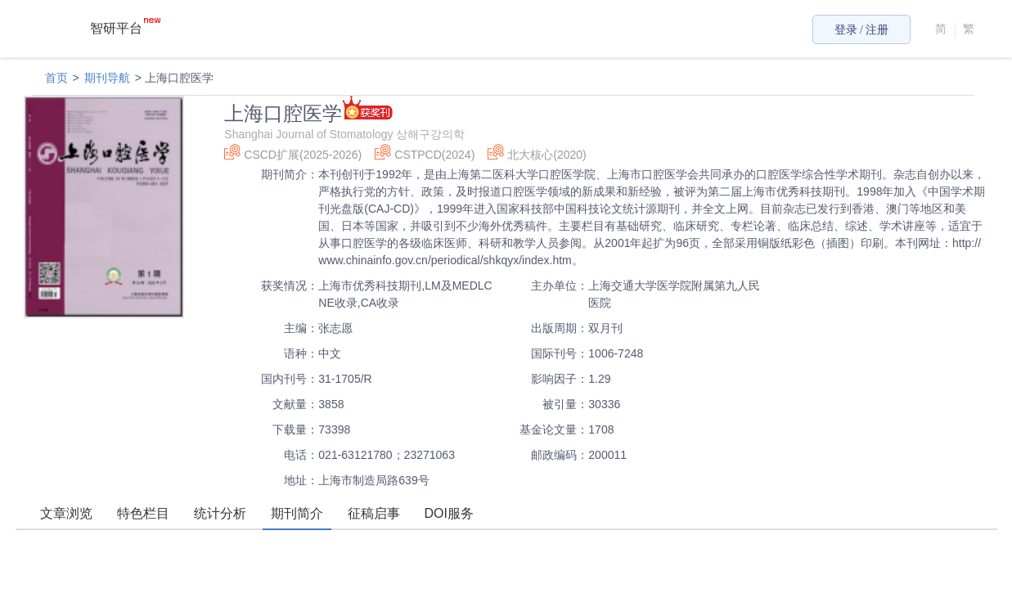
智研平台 (125, 28)
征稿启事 (374, 513)
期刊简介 (297, 513)
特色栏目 (143, 513)
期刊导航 (107, 77)
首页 (56, 77)
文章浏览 (66, 513)
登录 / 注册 (861, 30)
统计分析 (220, 513)
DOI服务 (449, 513)
